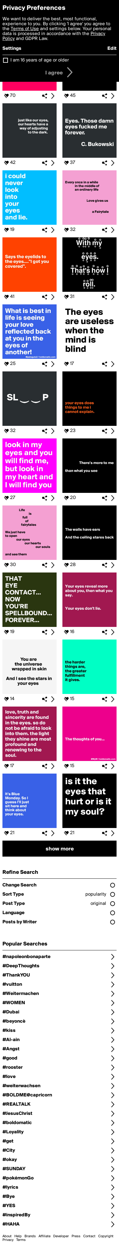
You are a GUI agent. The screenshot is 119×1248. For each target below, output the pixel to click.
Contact (89, 1236)
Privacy (7, 1240)
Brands (30, 1236)
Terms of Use (25, 28)
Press (76, 1236)
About (7, 1236)
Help (18, 1236)
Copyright (105, 1236)
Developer (61, 1236)
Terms (21, 1240)
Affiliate (44, 1236)
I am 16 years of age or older (39, 60)
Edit (112, 48)
